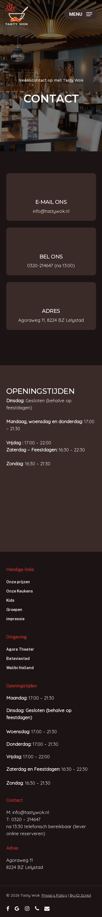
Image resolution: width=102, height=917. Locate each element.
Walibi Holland (20, 668)
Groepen (14, 609)
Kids (10, 600)
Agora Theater (20, 649)
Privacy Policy (54, 895)
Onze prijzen (18, 582)
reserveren (31, 833)
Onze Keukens (19, 591)
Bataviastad (18, 658)
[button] (80, 14)
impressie (15, 619)
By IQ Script (80, 895)
